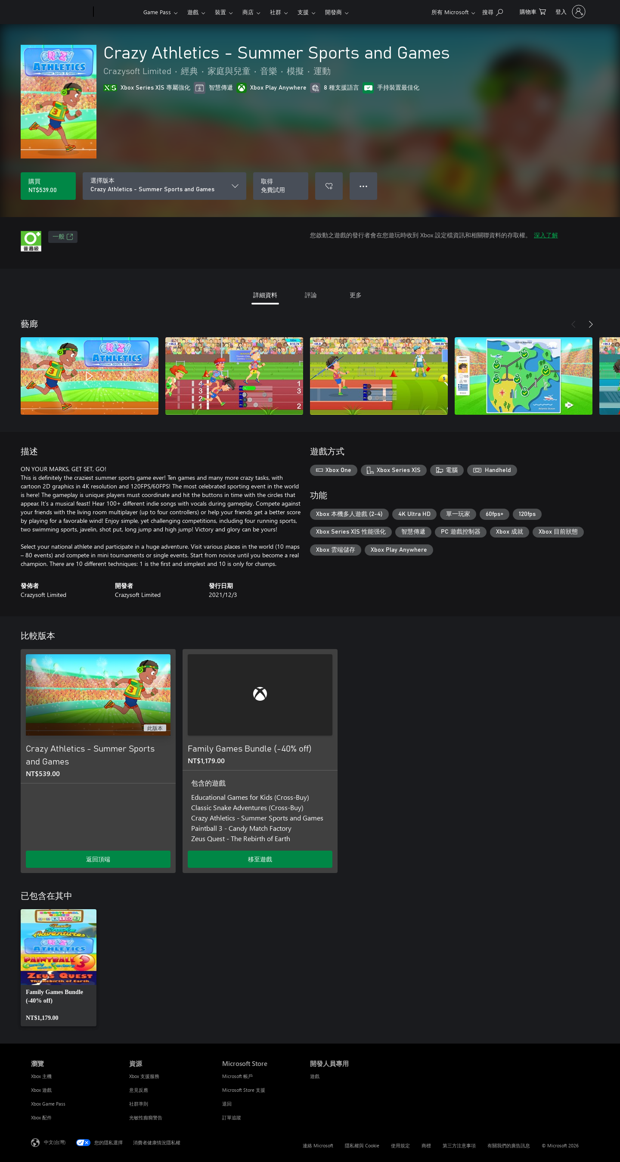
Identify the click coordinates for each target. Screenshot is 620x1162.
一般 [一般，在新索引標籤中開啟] (63, 236)
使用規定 (400, 1145)
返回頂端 (98, 859)
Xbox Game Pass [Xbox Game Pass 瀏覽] (48, 1103)
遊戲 (192, 12)
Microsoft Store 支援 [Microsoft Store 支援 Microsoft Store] (243, 1090)
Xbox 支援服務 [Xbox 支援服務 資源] (144, 1076)
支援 (303, 12)
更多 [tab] (356, 295)
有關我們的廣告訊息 (508, 1145)
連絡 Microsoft (318, 1145)
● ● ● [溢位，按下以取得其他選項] (364, 185)
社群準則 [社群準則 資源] (138, 1103)
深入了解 (546, 235)
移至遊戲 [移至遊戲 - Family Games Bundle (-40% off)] (260, 859)
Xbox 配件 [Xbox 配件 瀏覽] (41, 1117)
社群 (275, 12)
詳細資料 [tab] (265, 295)
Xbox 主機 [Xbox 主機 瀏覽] (41, 1076)
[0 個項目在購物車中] (533, 11)
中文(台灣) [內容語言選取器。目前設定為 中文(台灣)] (54, 1142)
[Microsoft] (60, 12)
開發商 (333, 12)
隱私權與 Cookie (362, 1145)
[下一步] (590, 324)
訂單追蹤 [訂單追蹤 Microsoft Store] (231, 1117)
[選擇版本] (164, 186)
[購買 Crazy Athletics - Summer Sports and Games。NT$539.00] (48, 186)
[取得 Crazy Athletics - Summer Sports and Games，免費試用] (280, 186)
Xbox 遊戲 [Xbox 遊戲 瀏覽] (41, 1090)
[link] (58, 967)
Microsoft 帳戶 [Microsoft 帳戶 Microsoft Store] (237, 1076)
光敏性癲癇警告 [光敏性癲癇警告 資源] (145, 1117)
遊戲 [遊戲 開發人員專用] (314, 1076)
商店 (248, 12)
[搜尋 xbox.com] (492, 11)
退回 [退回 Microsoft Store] (227, 1103)
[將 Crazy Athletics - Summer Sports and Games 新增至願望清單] (329, 186)
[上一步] (573, 324)
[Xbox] (117, 12)
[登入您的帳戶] (569, 11)
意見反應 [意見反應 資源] (138, 1090)
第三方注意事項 (459, 1145)
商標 (426, 1145)
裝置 (220, 12)
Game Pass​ (157, 12)
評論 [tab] (311, 295)
